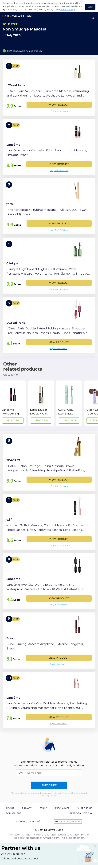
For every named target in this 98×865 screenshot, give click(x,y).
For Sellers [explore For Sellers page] (13, 813)
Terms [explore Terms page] (43, 808)
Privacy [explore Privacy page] (27, 808)
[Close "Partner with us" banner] (95, 846)
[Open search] (92, 17)
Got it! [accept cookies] (90, 7)
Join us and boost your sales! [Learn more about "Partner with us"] (19, 858)
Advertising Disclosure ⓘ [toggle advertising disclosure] (28, 821)
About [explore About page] (10, 808)
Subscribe (49, 785)
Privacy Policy (67, 9)
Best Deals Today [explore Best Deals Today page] (80, 813)
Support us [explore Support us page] (84, 808)
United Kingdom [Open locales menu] (67, 821)
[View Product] (49, 88)
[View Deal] (13, 403)
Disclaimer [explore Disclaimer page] (62, 808)
